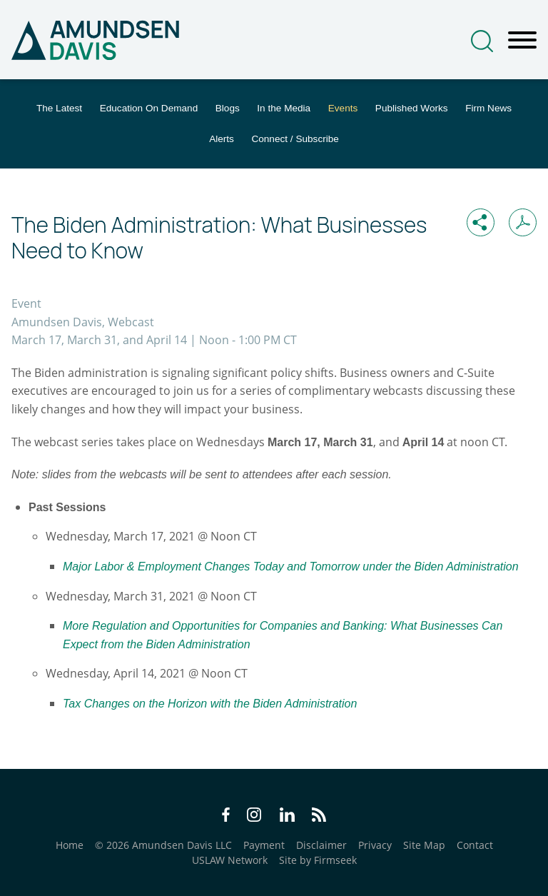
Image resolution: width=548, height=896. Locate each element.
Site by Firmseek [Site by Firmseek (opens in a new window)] (318, 860)
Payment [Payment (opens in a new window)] (264, 845)
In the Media (283, 108)
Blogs (227, 108)
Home (69, 845)
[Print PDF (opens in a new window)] (523, 222)
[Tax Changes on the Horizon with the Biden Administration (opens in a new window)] (210, 703)
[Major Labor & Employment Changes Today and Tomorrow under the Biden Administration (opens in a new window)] (291, 566)
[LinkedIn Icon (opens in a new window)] (287, 816)
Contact (475, 845)
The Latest (59, 108)
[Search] (482, 41)
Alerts (221, 139)
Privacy (375, 845)
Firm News (488, 108)
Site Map (424, 845)
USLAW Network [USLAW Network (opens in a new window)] (230, 860)
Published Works (411, 108)
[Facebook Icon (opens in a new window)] (226, 816)
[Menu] (522, 40)
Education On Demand (149, 108)
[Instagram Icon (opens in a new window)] (254, 816)
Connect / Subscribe (294, 139)
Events (343, 108)
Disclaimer (321, 845)
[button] (480, 222)
